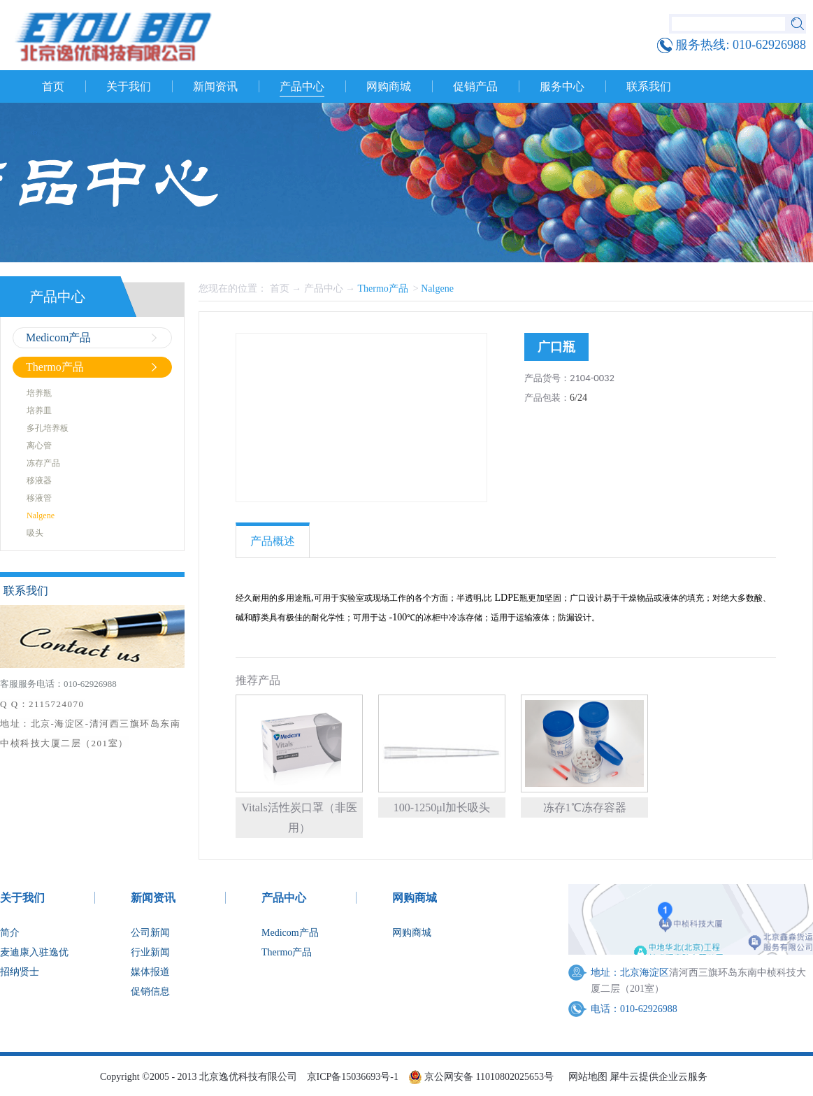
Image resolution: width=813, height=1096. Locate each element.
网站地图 (585, 1077)
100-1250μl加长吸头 (442, 807)
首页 (53, 86)
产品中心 (323, 288)
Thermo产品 (384, 288)
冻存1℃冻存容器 (584, 807)
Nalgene (437, 288)
